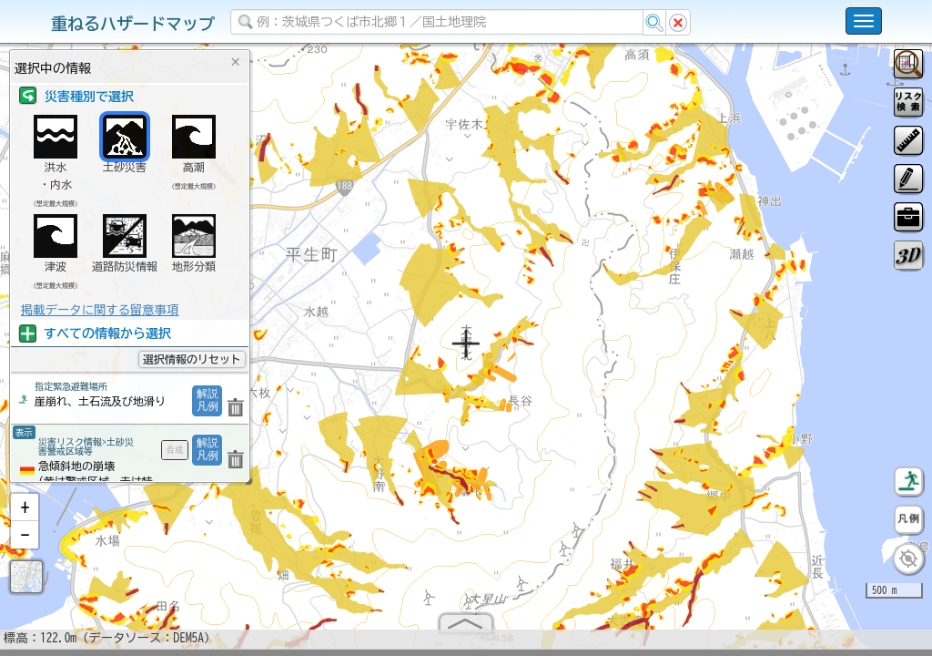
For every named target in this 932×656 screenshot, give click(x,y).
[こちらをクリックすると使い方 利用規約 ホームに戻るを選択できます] (864, 21)
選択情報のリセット (192, 359)
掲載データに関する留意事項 (99, 309)
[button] (24, 514)
